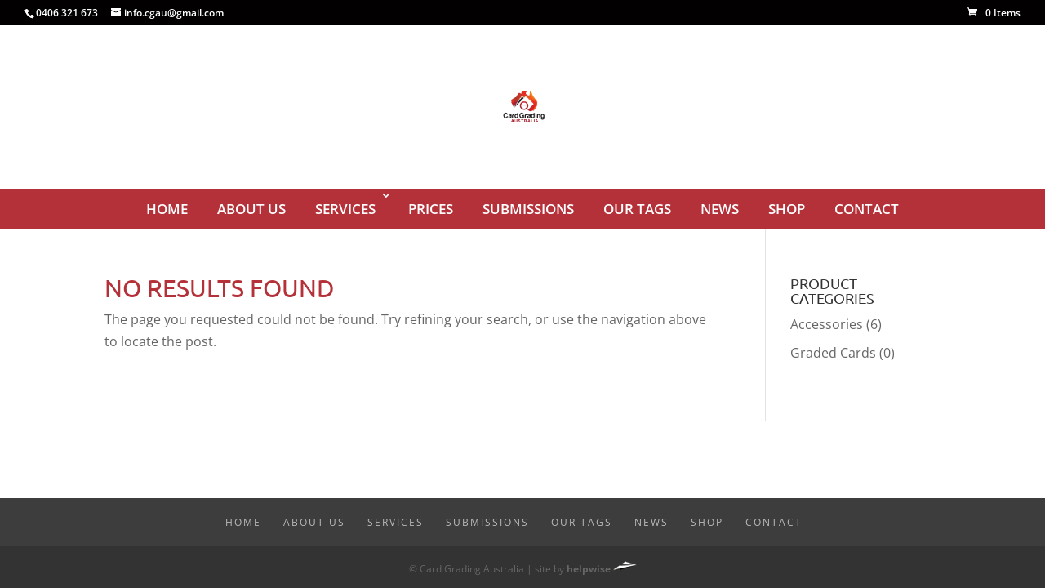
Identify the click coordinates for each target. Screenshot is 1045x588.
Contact (866, 208)
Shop (786, 208)
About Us (251, 208)
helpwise (589, 569)
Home (167, 208)
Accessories (826, 324)
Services (345, 208)
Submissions (528, 208)
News (719, 208)
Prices (430, 208)
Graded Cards (833, 353)
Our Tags (637, 208)
